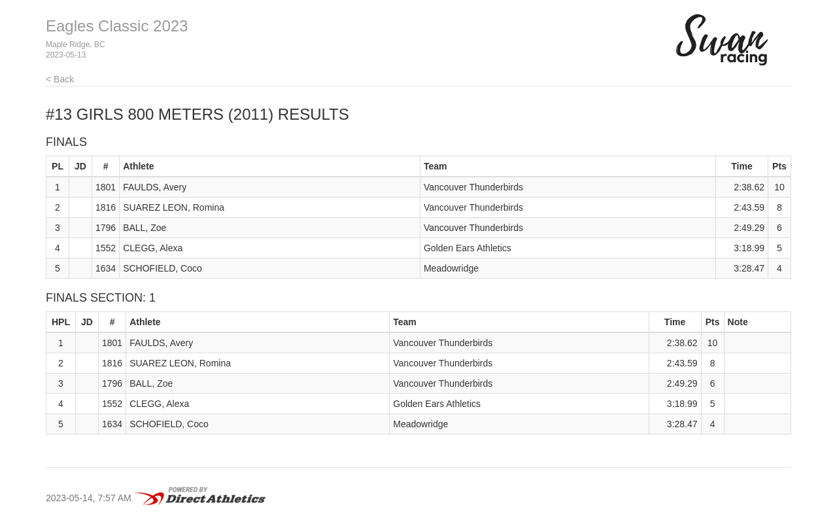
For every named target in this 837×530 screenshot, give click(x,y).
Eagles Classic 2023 (117, 26)
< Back (60, 79)
